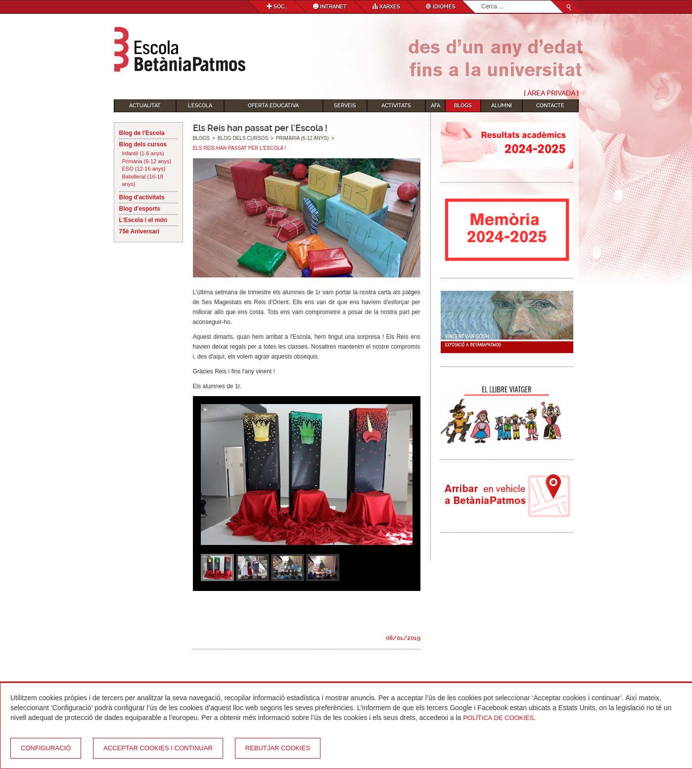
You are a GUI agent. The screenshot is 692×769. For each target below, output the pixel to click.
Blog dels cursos (143, 144)
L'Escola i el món (143, 220)
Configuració (46, 748)
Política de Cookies (498, 718)
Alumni (501, 105)
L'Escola (200, 105)
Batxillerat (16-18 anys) (142, 180)
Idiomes (441, 6)
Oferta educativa (273, 105)
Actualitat (145, 105)
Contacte (550, 105)
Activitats (396, 105)
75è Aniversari (139, 231)
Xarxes (386, 6)
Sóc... (277, 6)
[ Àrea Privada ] (551, 93)
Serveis (345, 105)
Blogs (463, 105)
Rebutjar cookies (277, 748)
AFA (435, 105)
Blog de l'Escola (142, 133)
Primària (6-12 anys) (147, 161)
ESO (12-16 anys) (144, 169)
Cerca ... (481, 0)
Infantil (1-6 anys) (143, 153)
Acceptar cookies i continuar (158, 748)
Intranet (330, 6)
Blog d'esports (140, 208)
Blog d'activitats (142, 197)
